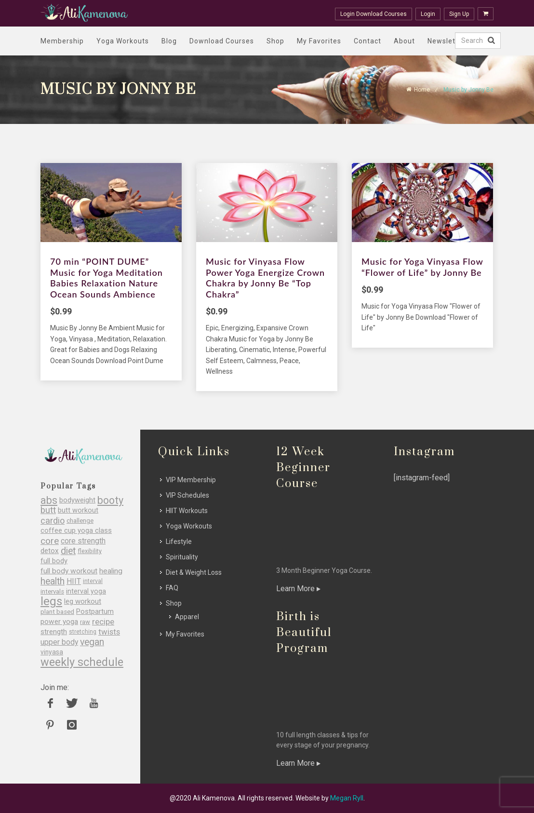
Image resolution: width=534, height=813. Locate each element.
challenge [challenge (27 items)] (80, 520)
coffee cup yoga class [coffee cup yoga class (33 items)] (76, 531)
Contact (367, 41)
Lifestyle (179, 541)
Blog (169, 41)
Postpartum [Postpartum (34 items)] (95, 612)
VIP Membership (191, 480)
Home (422, 89)
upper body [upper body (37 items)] (59, 642)
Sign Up (459, 14)
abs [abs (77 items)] (48, 500)
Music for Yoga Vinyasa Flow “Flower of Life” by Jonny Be (422, 267)
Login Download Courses (373, 14)
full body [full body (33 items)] (53, 561)
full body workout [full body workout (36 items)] (68, 571)
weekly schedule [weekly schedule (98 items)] (81, 662)
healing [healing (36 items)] (110, 571)
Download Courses (221, 41)
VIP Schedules (187, 495)
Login (428, 14)
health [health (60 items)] (52, 581)
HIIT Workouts (187, 511)
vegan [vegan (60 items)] (92, 642)
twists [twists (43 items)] (109, 632)
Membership (62, 41)
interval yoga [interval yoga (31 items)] (86, 591)
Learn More (298, 588)
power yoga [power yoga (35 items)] (59, 622)
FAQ (172, 588)
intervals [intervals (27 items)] (52, 591)
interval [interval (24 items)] (93, 581)
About (404, 41)
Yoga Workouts (122, 41)
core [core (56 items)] (49, 541)
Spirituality (182, 557)
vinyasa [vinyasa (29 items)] (51, 652)
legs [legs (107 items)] (51, 601)
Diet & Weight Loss (194, 572)
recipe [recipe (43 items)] (103, 622)
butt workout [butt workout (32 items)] (78, 510)
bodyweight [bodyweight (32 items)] (77, 500)
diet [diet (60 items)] (68, 551)
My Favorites (319, 41)
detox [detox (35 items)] (49, 551)
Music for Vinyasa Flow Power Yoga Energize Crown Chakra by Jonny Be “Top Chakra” (265, 277)
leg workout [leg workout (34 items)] (82, 601)
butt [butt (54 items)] (48, 510)
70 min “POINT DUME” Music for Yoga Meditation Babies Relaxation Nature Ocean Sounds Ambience (106, 277)
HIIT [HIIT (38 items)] (74, 581)
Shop (275, 41)
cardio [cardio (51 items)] (52, 520)
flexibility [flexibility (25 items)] (90, 551)
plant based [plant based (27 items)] (57, 611)
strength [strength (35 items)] (53, 632)
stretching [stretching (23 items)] (82, 631)
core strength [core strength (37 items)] (83, 541)
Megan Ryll (346, 798)
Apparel (187, 617)
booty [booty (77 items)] (110, 500)
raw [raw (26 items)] (85, 621)
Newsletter (446, 41)
